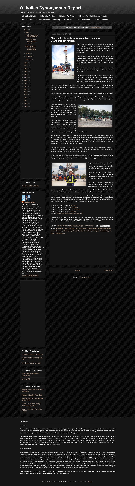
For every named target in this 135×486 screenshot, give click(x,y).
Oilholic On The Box (47, 16)
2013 (26, 95)
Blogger (90, 482)
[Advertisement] (82, 250)
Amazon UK (26, 379)
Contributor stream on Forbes (31, 363)
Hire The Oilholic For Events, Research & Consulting (41, 20)
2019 (26, 77)
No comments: (89, 226)
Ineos (76, 228)
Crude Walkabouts (83, 20)
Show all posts (96, 27)
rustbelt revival (79, 231)
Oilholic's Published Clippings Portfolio (93, 16)
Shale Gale (87, 231)
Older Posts (109, 270)
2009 (26, 106)
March (28, 53)
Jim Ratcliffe (82, 228)
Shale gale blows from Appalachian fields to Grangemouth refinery (75, 39)
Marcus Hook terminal (104, 228)
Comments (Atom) (86, 277)
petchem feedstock (56, 231)
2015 (26, 89)
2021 (26, 71)
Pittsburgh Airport (68, 231)
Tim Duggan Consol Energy (100, 231)
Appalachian (59, 228)
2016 (26, 86)
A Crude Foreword (101, 20)
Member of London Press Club (32, 395)
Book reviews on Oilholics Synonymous (30, 374)
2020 (26, 74)
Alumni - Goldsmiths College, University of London (31, 404)
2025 (26, 63)
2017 (26, 83)
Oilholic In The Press (66, 16)
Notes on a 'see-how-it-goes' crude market (30, 48)
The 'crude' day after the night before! (30, 41)
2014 (26, 92)
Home (77, 270)
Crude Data (68, 20)
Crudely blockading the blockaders (31, 36)
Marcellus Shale (92, 228)
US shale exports (60, 233)
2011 (26, 101)
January (29, 59)
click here (73, 205)
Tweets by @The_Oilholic (30, 186)
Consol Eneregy (69, 228)
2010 (26, 103)
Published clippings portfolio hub (32, 354)
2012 (26, 98)
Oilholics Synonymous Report (50, 8)
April (27, 32)
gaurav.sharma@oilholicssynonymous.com (70, 213)
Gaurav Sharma (29, 202)
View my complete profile (30, 276)
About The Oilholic (29, 16)
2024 (26, 66)
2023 (26, 69)
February (29, 56)
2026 (26, 30)
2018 (26, 80)
